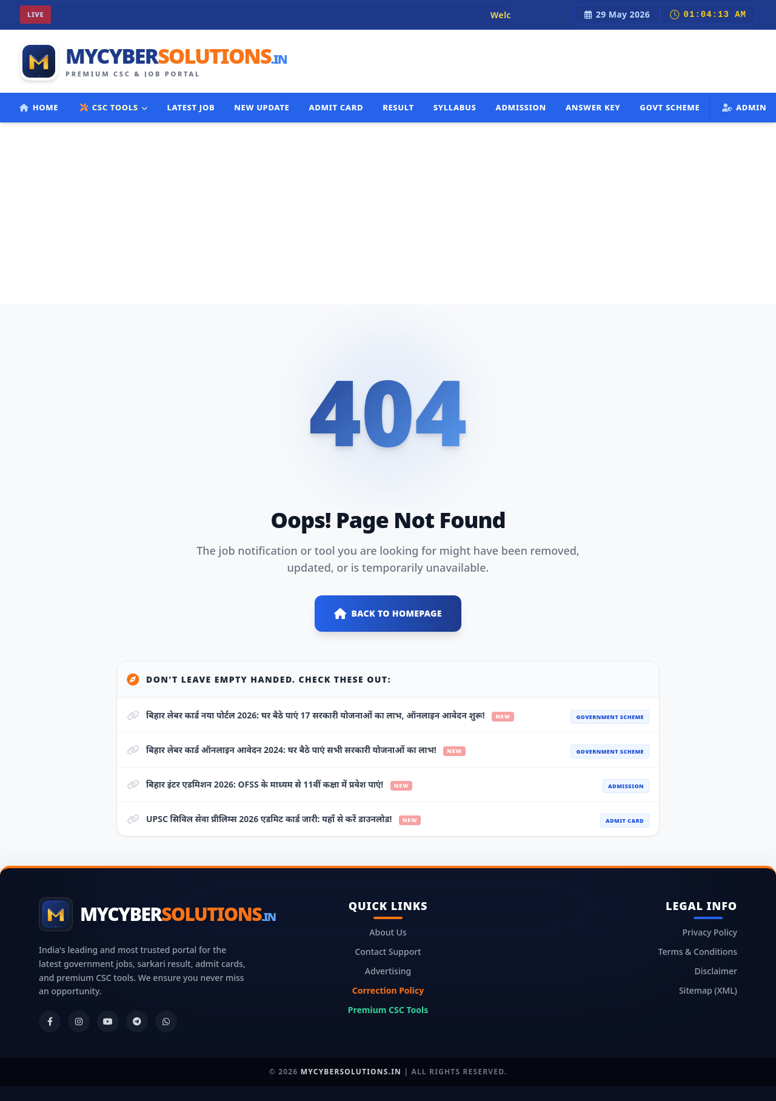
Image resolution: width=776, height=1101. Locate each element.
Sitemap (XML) (708, 990)
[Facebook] (50, 1021)
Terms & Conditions (697, 951)
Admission (521, 107)
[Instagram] (79, 1021)
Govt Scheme (670, 107)
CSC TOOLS (113, 107)
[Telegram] (137, 1021)
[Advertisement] (388, 213)
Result (398, 107)
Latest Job (191, 107)
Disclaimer (716, 971)
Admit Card (336, 107)
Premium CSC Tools (388, 1010)
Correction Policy (388, 990)
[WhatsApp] (166, 1021)
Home (38, 107)
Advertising (388, 971)
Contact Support (388, 951)
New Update (261, 107)
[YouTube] (108, 1021)
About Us (387, 932)
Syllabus (455, 107)
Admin (744, 107)
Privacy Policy (710, 932)
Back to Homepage (388, 613)
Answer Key (593, 107)
